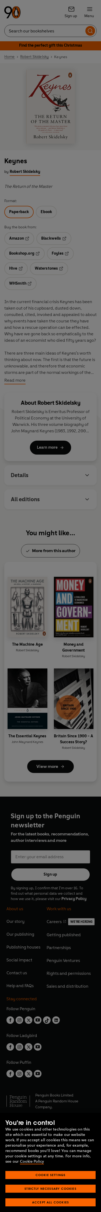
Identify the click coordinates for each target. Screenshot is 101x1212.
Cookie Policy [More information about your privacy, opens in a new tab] (32, 1168)
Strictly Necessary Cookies (50, 1196)
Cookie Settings (51, 1182)
